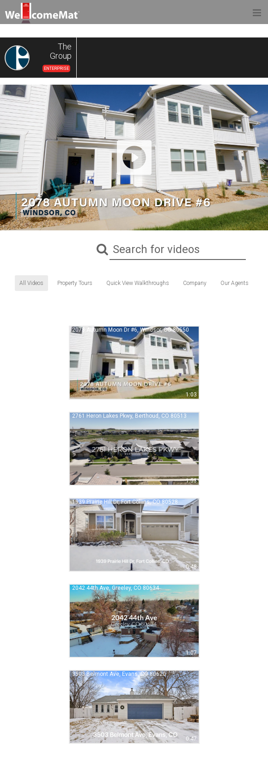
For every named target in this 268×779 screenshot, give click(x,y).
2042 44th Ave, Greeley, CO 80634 (115, 588)
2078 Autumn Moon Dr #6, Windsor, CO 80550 (130, 330)
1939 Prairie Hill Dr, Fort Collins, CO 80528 (125, 502)
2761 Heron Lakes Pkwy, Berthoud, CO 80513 (129, 416)
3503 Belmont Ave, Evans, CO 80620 (119, 674)
